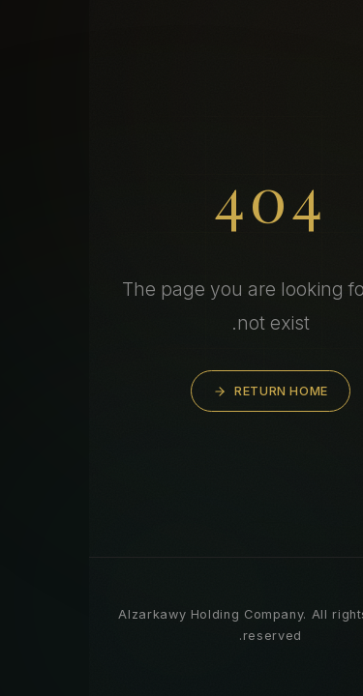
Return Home (181, 391)
